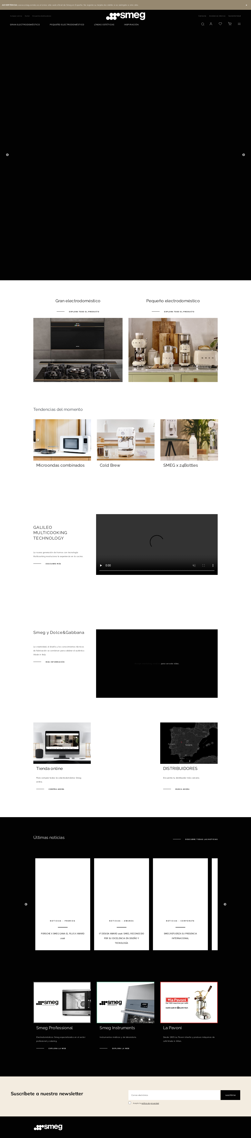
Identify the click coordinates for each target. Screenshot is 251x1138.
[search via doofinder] (203, 24)
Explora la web (57, 1048)
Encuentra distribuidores (42, 16)
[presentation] (157, 544)
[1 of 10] (62, 904)
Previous (7, 154)
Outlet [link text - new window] (27, 16)
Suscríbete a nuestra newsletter (47, 1093)
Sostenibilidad (234, 16)
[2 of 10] (121, 904)
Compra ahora (56, 789)
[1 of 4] (125, 154)
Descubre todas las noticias (201, 839)
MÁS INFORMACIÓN (55, 662)
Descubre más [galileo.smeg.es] (53, 564)
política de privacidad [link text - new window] (150, 1103)
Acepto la (146, 1103)
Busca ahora (182, 789)
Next (243, 154)
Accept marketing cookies (147, 663)
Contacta (202, 16)
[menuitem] (26, 24)
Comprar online (16, 16)
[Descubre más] (62, 476)
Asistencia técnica (217, 16)
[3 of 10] (180, 904)
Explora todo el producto (83, 312)
